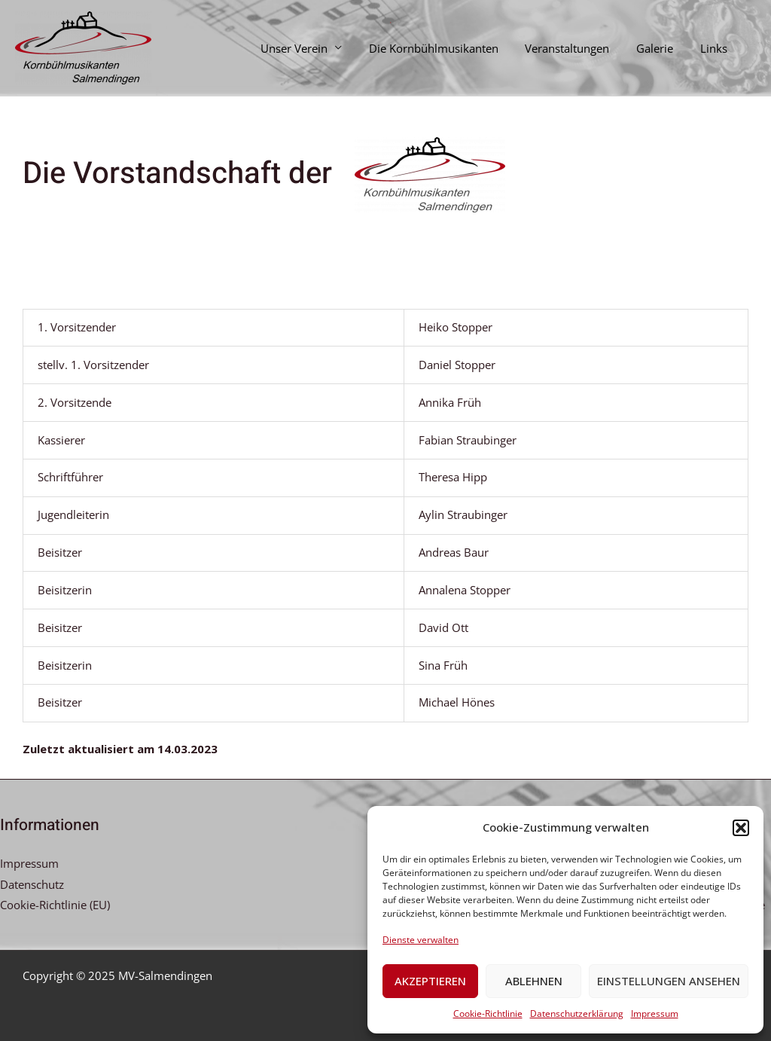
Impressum (654, 1013)
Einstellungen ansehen (668, 980)
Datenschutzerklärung (576, 1013)
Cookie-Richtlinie (488, 1013)
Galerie (661, 48)
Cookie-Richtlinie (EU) (55, 904)
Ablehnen (533, 980)
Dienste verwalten (420, 939)
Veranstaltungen (578, 48)
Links (716, 48)
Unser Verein (313, 48)
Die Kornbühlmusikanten (448, 48)
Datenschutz (32, 884)
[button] (740, 827)
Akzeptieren (430, 980)
